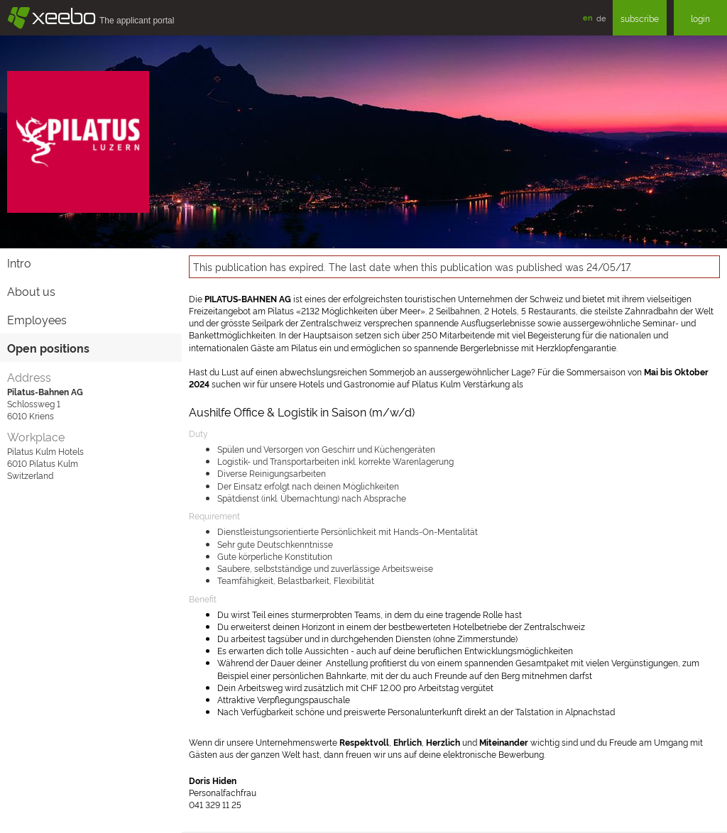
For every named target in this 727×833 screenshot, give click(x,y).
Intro (19, 262)
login (700, 18)
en (588, 17)
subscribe (640, 18)
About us (31, 291)
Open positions (48, 347)
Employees (37, 319)
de (601, 17)
